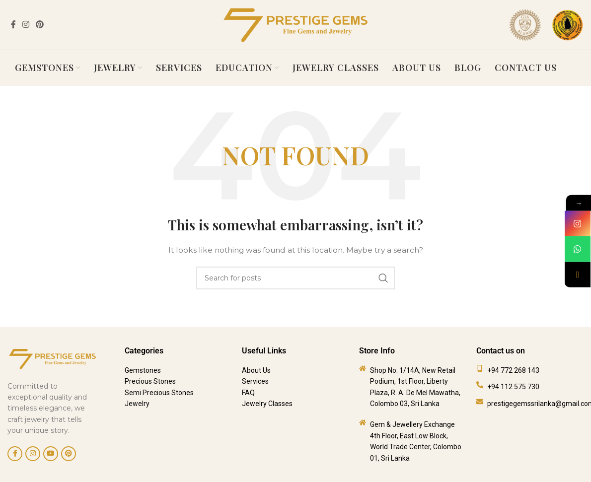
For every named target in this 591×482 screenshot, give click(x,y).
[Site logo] (295, 24)
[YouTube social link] (50, 447)
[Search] (295, 272)
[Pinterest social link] (40, 24)
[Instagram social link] (25, 24)
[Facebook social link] (13, 24)
